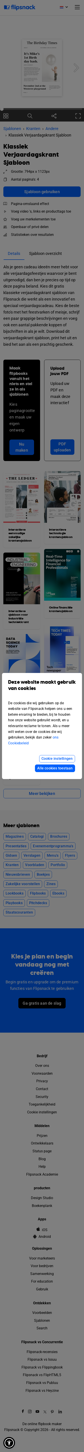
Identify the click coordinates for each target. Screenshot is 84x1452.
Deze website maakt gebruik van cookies (42, 688)
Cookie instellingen (57, 758)
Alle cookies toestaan (55, 768)
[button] (9, 1443)
